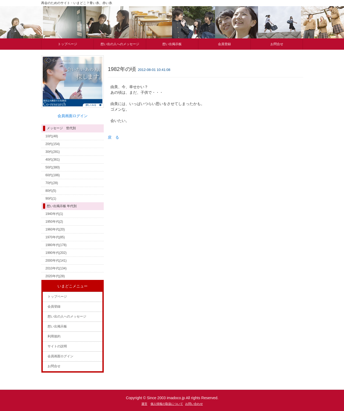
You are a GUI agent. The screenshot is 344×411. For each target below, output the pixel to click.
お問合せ (276, 44)
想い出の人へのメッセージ (120, 44)
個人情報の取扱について (166, 403)
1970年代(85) (55, 237)
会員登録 (224, 44)
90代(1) (50, 198)
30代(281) (52, 152)
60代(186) (52, 175)
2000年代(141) (56, 260)
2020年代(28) (55, 276)
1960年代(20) (55, 229)
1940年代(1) (54, 214)
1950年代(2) (54, 221)
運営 (144, 403)
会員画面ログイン (60, 356)
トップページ (67, 44)
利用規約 (54, 336)
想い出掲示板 (172, 44)
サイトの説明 (57, 346)
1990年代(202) (56, 253)
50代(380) (52, 167)
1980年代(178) (56, 245)
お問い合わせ (194, 403)
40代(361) (52, 159)
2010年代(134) (56, 268)
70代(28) (51, 183)
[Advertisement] (156, 185)
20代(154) (52, 144)
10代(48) (51, 136)
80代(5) (50, 191)
